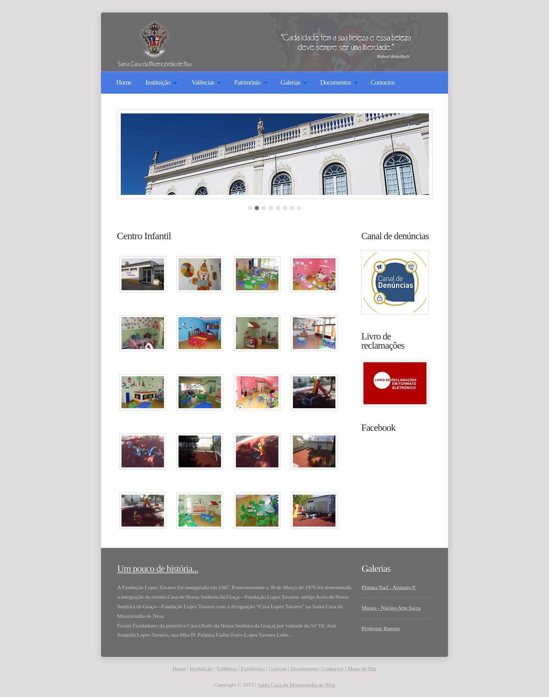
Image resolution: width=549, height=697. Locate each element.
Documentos (304, 668)
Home (123, 82)
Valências (226, 668)
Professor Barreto (381, 628)
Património (253, 668)
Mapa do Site (362, 668)
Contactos (383, 82)
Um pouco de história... (157, 568)
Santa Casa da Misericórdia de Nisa (296, 685)
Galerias (278, 668)
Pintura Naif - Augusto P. (389, 587)
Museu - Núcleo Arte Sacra (391, 608)
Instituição (201, 668)
